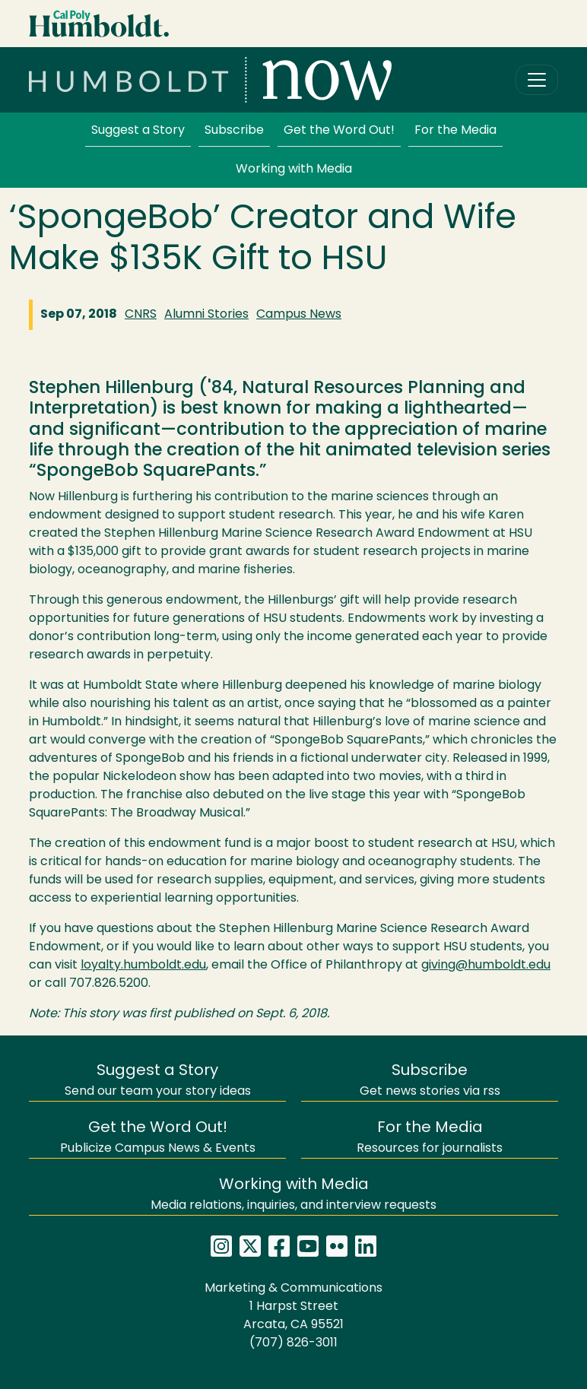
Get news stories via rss (430, 1081)
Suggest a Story (138, 131)
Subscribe (234, 131)
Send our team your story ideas (158, 1081)
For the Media (455, 131)
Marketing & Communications (293, 1289)
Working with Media (294, 169)
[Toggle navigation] (537, 80)
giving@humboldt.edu (486, 965)
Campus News (298, 315)
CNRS (141, 315)
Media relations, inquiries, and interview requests (293, 1195)
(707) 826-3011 (293, 1343)
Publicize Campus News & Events (157, 1138)
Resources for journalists (430, 1138)
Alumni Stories (206, 315)
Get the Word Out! (339, 131)
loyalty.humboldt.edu (143, 965)
